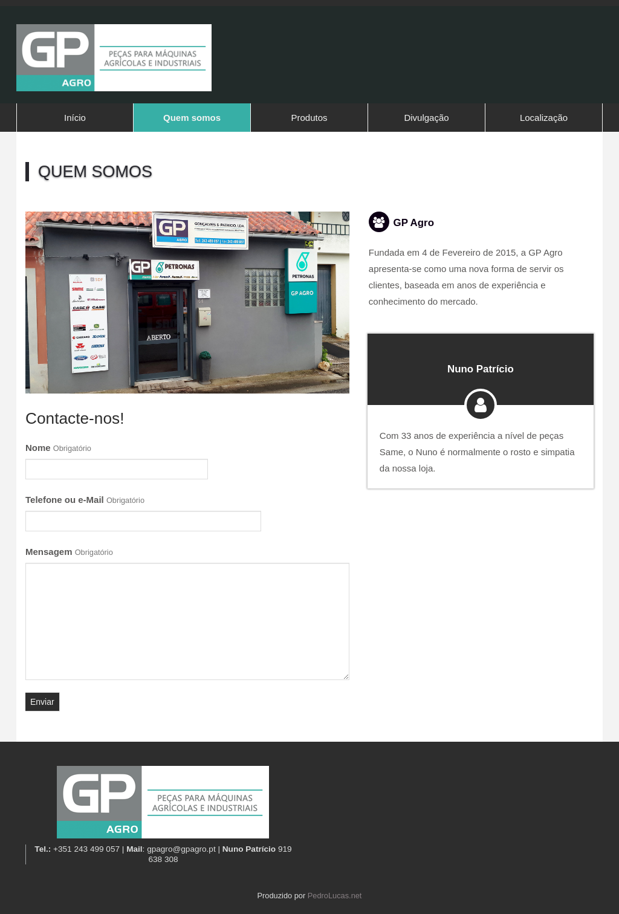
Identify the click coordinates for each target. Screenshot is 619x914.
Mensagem (69, 551)
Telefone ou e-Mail (84, 499)
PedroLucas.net (335, 895)
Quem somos (192, 117)
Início (75, 117)
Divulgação (426, 117)
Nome (58, 447)
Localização (544, 117)
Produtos (309, 117)
